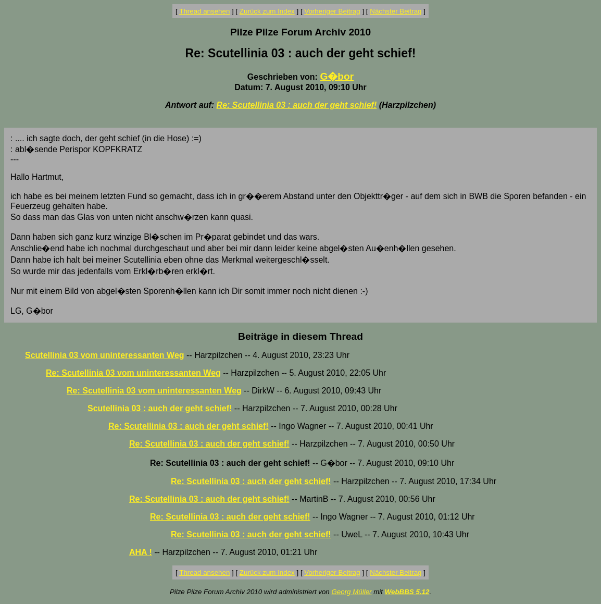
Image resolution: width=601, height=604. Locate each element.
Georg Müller (351, 592)
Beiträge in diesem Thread (300, 336)
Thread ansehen (204, 11)
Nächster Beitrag (395, 11)
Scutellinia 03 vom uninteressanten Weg (104, 355)
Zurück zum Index (267, 11)
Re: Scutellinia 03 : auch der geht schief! (297, 105)
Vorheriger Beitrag (332, 11)
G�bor (337, 76)
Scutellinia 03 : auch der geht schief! (159, 408)
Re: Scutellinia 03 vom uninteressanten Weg (133, 372)
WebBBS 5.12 (407, 592)
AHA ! (140, 552)
